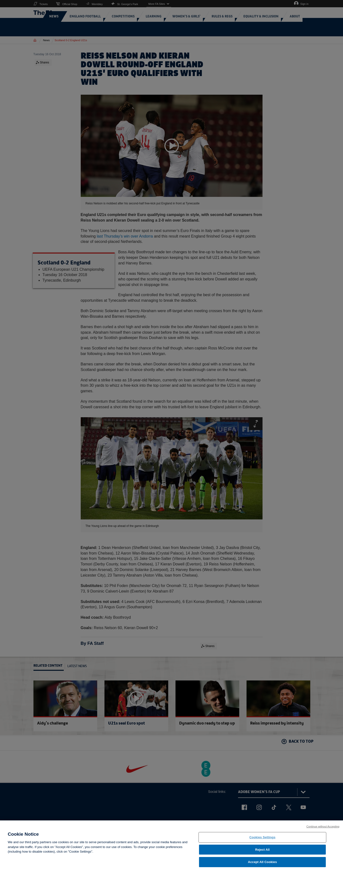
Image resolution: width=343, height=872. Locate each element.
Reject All (262, 852)
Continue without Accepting (322, 828)
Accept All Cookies (262, 864)
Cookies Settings (262, 839)
